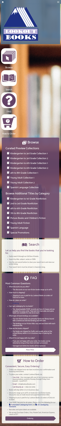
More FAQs (30, 349)
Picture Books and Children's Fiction (26, 218)
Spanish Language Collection (23, 187)
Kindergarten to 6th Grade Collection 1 (27, 163)
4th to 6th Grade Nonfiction (22, 208)
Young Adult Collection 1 (20, 178)
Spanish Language (17, 228)
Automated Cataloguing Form (21, 404)
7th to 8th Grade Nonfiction (22, 213)
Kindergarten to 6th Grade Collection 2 (27, 168)
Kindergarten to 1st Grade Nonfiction (26, 199)
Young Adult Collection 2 (21, 183)
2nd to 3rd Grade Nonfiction (22, 204)
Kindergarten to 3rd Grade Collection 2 (27, 158)
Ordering (16, 303)
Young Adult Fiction (18, 223)
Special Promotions (18, 233)
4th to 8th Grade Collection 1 (22, 173)
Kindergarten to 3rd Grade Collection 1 (27, 153)
